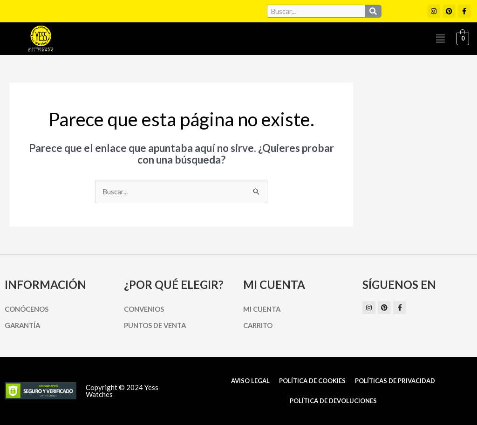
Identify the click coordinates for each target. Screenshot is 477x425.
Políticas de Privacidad (395, 380)
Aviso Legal (250, 380)
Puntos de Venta (156, 325)
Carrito (258, 325)
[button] (440, 38)
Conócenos (27, 309)
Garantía (23, 325)
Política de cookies (312, 380)
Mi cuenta (262, 309)
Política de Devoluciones (333, 400)
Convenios (144, 309)
